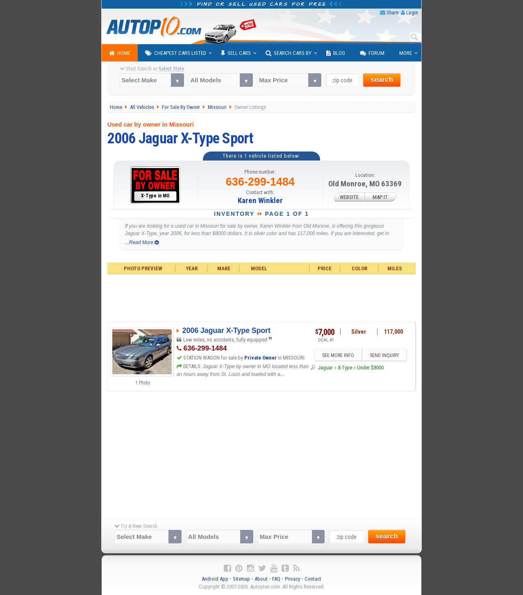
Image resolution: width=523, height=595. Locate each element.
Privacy (292, 579)
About (261, 579)
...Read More (142, 242)
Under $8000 (370, 367)
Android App (215, 579)
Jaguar (325, 367)
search (382, 80)
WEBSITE (349, 197)
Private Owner (260, 358)
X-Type (345, 367)
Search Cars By (289, 53)
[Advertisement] (261, 296)
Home (119, 53)
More (405, 53)
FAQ (276, 579)
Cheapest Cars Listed (175, 53)
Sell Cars (236, 53)
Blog (335, 53)
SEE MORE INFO (338, 355)
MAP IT (380, 197)
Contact (313, 579)
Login (412, 12)
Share (392, 12)
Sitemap (241, 579)
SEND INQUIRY (384, 355)
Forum (372, 53)
